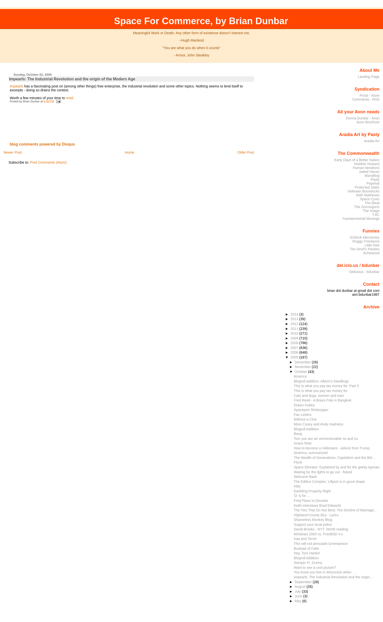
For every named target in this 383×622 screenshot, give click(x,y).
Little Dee (372, 245)
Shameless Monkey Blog (313, 520)
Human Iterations (366, 168)
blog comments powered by (42, 144)
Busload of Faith (306, 548)
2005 (294, 357)
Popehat (373, 183)
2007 (294, 348)
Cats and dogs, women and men (319, 396)
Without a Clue (305, 419)
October (301, 372)
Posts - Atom (369, 95)
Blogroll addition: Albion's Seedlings (321, 381)
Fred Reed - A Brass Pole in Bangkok (322, 400)
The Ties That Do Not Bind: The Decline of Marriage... (335, 510)
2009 (294, 338)
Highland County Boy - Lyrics (316, 515)
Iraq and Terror (305, 539)
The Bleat (371, 203)
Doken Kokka (304, 405)
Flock (298, 462)
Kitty (297, 486)
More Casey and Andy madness (318, 424)
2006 (294, 352)
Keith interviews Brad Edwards (317, 505)
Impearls (16, 86)
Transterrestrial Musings (360, 219)
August (301, 587)
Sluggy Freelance (366, 241)
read (69, 98)
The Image (371, 211)
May (298, 601)
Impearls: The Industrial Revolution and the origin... (333, 577)
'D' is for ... (302, 496)
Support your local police (313, 525)
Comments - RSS (366, 99)
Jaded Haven (369, 172)
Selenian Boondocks (364, 191)
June (299, 596)
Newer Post (12, 152)
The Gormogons (367, 207)
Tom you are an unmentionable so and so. (326, 439)
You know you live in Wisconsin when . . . (325, 572)
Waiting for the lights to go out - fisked (323, 472)
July (298, 591)
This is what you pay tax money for (321, 391)
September (304, 582)
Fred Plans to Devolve (311, 501)
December (303, 362)
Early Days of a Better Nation (356, 160)
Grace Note (303, 443)
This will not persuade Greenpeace (321, 544)
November (303, 367)
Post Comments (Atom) (48, 162)
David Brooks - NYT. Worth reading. (321, 529)
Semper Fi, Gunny (308, 563)
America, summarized (311, 453)
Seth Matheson (368, 195)
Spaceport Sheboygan (311, 410)
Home (129, 152)
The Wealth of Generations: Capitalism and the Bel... (334, 458)
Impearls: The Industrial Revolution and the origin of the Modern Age (72, 79)
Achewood (371, 253)
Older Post (245, 152)
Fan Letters (302, 415)
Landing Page (369, 77)
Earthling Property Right (312, 491)
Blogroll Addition (306, 429)
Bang (298, 434)
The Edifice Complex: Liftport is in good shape (329, 482)
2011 (294, 329)
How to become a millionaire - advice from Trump (332, 448)
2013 (294, 319)
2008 (294, 343)
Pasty (375, 179)
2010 (294, 333)
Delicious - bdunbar (364, 272)
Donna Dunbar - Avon (363, 118)
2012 (294, 324)
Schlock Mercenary (365, 237)
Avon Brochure (368, 122)
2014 (294, 314)
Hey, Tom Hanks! (307, 553)
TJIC (375, 215)
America (300, 376)
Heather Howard (367, 164)
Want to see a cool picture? (315, 567)
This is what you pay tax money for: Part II (326, 386)
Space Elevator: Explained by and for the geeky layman (337, 467)
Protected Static (367, 187)
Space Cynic (370, 199)
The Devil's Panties (364, 249)
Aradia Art (372, 141)
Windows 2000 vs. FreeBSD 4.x (318, 534)
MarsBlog (372, 176)
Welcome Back (305, 477)
